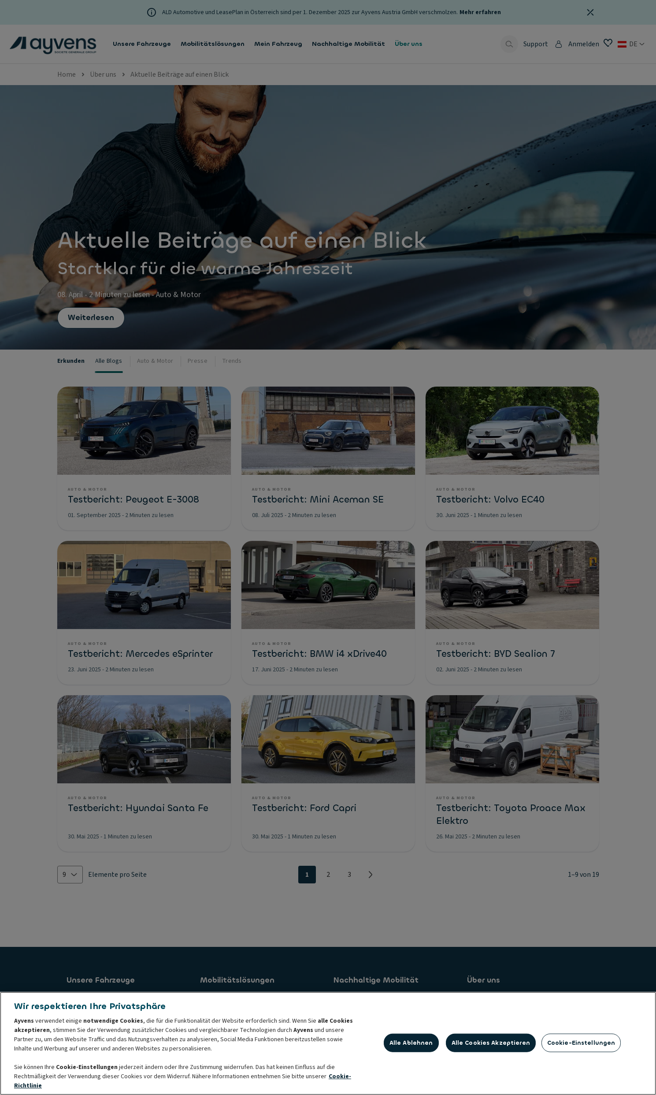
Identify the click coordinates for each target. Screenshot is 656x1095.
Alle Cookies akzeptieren (491, 1044)
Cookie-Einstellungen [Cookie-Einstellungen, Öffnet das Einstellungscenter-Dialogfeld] (581, 1044)
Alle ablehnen (411, 1044)
